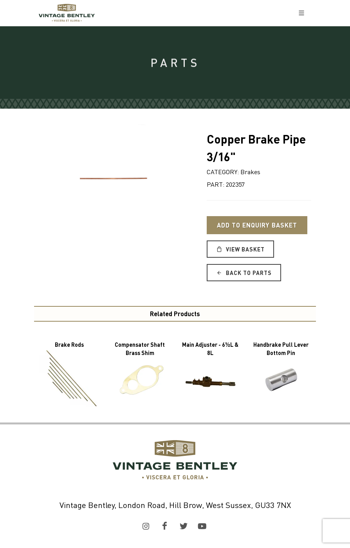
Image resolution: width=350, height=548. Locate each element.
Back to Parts (244, 272)
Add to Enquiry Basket (257, 225)
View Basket (240, 249)
